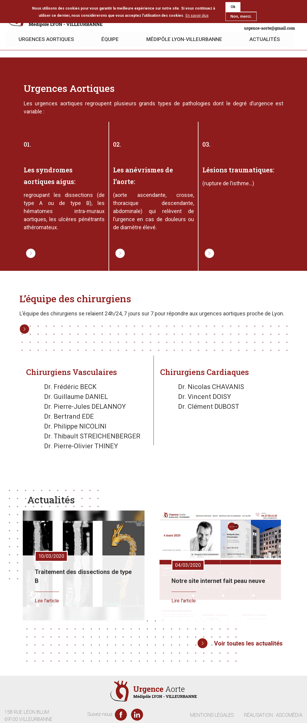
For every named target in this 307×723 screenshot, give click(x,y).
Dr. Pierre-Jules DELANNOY (85, 406)
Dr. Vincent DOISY (204, 396)
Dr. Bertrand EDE (69, 416)
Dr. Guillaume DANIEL (76, 396)
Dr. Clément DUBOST (208, 406)
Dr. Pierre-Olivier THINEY (81, 446)
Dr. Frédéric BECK (70, 387)
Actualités (265, 39)
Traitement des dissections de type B (83, 576)
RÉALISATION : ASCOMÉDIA (273, 715)
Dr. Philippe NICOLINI (75, 426)
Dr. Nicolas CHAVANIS (211, 387)
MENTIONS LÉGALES (212, 715)
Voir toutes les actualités (248, 643)
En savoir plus (197, 15)
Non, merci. (241, 16)
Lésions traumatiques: (238, 170)
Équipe (110, 39)
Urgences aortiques (46, 39)
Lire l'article (47, 601)
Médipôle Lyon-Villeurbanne (184, 39)
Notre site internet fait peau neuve (218, 580)
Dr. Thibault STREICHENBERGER (92, 436)
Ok (233, 6)
